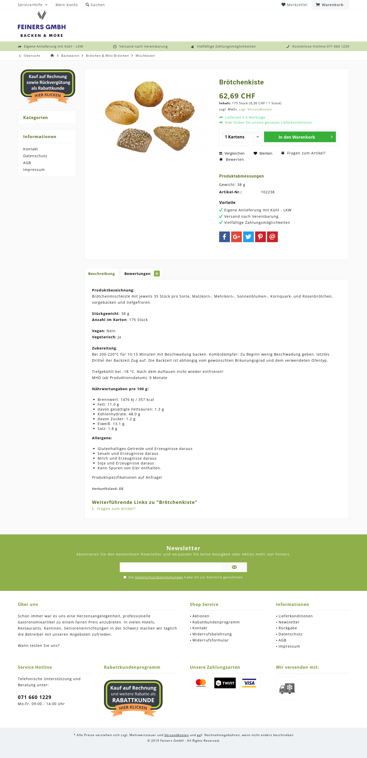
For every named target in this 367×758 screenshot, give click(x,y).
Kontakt (30, 149)
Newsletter (289, 622)
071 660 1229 (34, 697)
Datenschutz (35, 155)
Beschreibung (101, 273)
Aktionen (200, 616)
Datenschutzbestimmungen (159, 577)
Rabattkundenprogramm (216, 622)
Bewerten (231, 159)
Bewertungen (142, 273)
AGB (27, 162)
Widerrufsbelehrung (212, 634)
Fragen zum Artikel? (303, 153)
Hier (228, 122)
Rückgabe (288, 627)
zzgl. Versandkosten (255, 109)
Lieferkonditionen (296, 616)
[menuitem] (330, 5)
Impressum (34, 169)
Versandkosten (176, 735)
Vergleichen (232, 153)
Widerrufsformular (210, 640)
